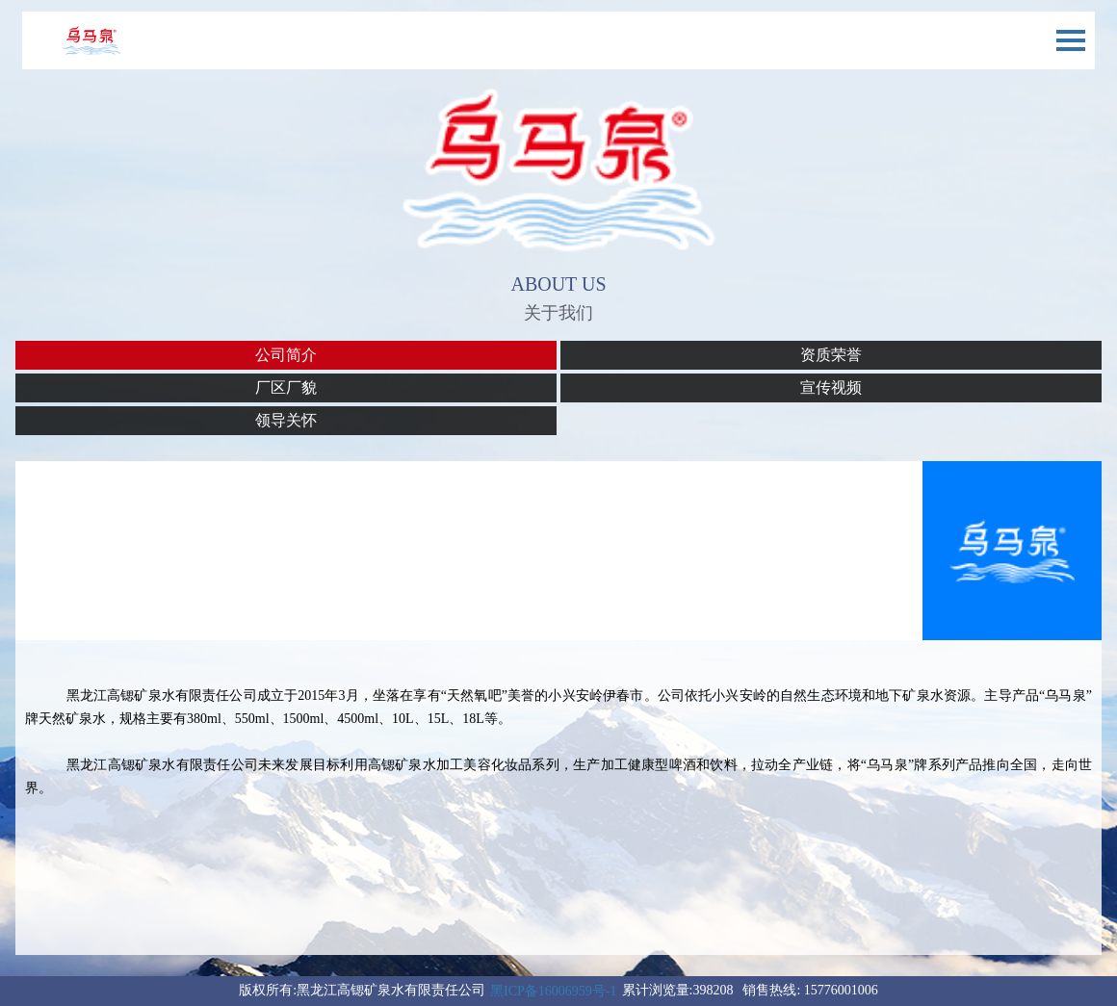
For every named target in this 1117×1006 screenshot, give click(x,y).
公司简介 (286, 355)
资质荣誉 (831, 355)
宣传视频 (831, 387)
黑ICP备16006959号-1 (553, 991)
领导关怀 (286, 420)
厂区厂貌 (286, 387)
